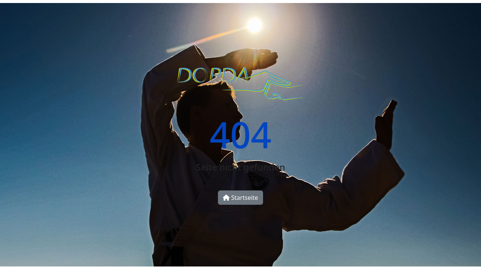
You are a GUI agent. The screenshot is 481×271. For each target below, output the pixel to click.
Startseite (240, 197)
